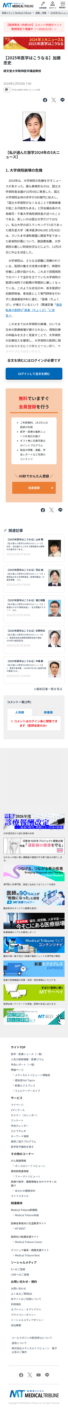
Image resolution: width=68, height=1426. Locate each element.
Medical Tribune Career (28, 1242)
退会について (19, 1343)
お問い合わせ (18, 1288)
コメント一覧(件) (19, 702)
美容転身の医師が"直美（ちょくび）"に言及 (34, 310)
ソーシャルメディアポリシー (27, 1320)
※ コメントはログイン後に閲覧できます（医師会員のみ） (34, 723)
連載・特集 (41, 12)
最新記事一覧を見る (47, 689)
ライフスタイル (20, 1196)
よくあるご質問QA (21, 1293)
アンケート (17, 1120)
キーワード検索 (20, 1136)
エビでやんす (18, 1131)
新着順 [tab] (48, 712)
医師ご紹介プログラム (23, 1141)
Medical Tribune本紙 (27, 1215)
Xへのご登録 (18, 1269)
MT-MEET (20, 1228)
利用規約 (16, 1304)
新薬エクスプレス (25, 1085)
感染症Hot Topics (25, 1080)
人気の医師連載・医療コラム (27, 1059)
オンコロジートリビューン (30, 1166)
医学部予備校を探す (22, 1146)
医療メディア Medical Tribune (16, 12)
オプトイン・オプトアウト (26, 1309)
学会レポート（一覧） (23, 1064)
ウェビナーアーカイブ (27, 1091)
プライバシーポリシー (23, 1314)
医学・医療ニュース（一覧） (27, 1054)
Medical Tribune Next (27, 1255)
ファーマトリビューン (27, 1176)
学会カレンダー (20, 1125)
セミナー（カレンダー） (25, 1115)
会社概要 (16, 1325)
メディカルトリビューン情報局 (32, 1075)
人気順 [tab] (19, 712)
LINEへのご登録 (20, 1274)
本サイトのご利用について (26, 1299)
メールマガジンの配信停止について (32, 1337)
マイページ (17, 1104)
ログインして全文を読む (34, 373)
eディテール (18, 1110)
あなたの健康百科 (25, 1190)
